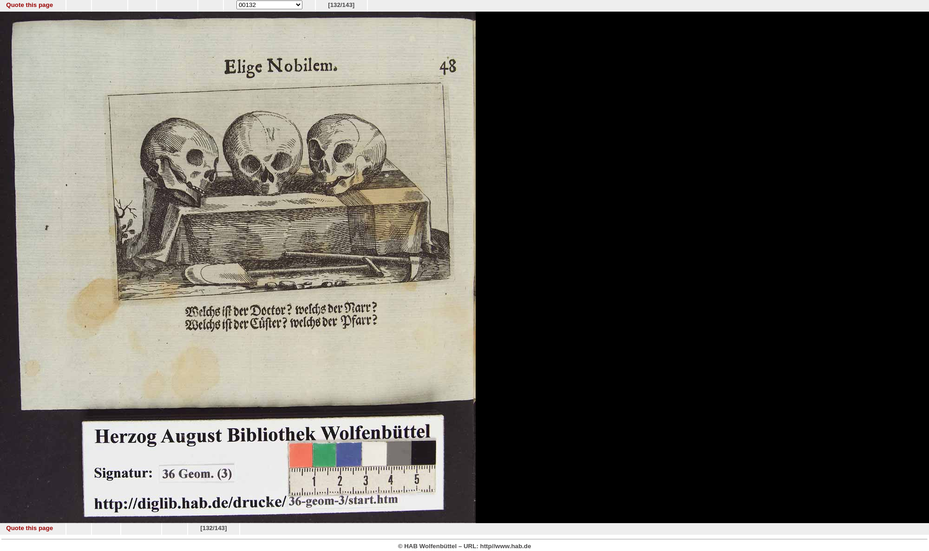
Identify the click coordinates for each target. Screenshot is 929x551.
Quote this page (29, 4)
